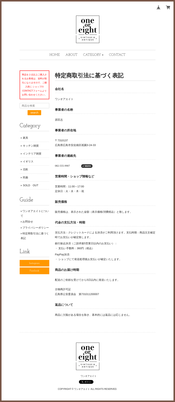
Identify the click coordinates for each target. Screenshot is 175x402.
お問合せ (27, 221)
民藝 (25, 177)
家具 (25, 137)
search (34, 112)
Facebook (34, 270)
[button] (93, 55)
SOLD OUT (30, 185)
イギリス (28, 161)
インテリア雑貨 (32, 153)
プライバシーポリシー (35, 227)
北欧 (25, 169)
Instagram (34, 263)
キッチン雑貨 (31, 145)
